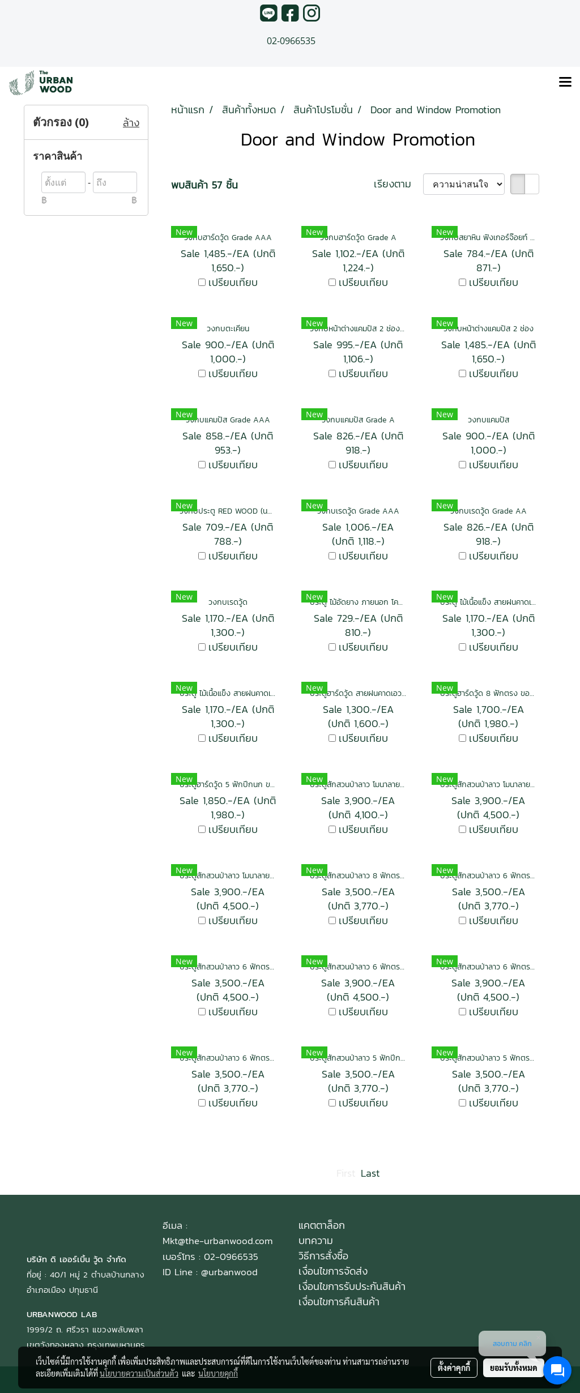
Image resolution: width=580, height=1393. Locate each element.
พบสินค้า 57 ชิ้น (204, 185)
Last (370, 1173)
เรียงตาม (398, 183)
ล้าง (131, 122)
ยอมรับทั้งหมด (514, 1367)
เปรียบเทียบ (233, 282)
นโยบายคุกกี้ (218, 1373)
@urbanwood (229, 1271)
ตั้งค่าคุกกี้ (454, 1367)
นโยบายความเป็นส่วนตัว (139, 1373)
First (345, 1173)
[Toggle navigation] (565, 82)
